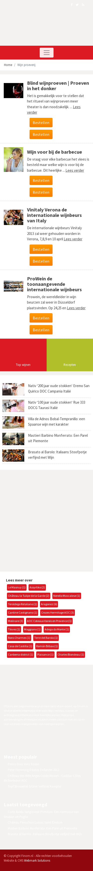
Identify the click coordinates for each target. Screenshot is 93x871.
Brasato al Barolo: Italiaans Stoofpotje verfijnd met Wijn (45, 834)
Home (8, 65)
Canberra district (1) (20, 654)
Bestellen (41, 122)
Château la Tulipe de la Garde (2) (28, 596)
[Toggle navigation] (47, 53)
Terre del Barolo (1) (46, 638)
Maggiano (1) (32, 629)
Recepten (69, 365)
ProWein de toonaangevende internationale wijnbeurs (54, 283)
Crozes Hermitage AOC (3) (57, 612)
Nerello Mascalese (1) (66, 596)
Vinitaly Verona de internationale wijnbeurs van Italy (54, 215)
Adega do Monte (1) (57, 629)
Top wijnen (23, 365)
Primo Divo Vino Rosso (23, 764)
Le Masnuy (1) (17, 587)
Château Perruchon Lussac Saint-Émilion (35, 822)
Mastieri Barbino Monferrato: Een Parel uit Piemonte (42, 828)
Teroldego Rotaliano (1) (22, 604)
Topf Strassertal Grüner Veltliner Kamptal (34, 786)
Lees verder (74, 170)
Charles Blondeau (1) (71, 654)
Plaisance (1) (45, 654)
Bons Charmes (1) (19, 638)
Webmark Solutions (37, 860)
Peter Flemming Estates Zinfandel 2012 (33, 770)
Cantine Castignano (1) (22, 612)
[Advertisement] (46, 520)
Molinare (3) (15, 621)
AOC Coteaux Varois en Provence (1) (49, 621)
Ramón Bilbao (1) (47, 646)
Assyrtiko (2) (37, 587)
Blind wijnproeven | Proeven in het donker (58, 85)
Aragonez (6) (49, 604)
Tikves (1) (14, 629)
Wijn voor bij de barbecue (54, 152)
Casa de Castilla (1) (20, 646)
